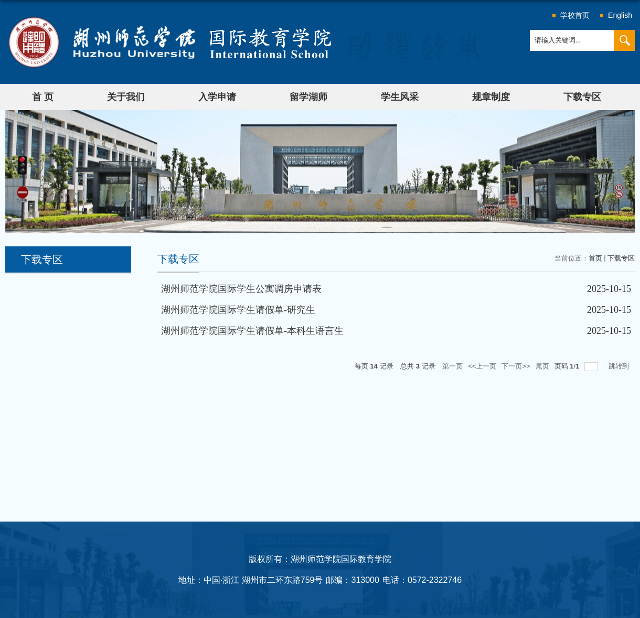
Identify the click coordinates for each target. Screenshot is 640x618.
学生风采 (400, 97)
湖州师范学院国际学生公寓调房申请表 (241, 289)
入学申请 (217, 97)
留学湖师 (308, 97)
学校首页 (575, 15)
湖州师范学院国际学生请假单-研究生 (238, 310)
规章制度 (491, 97)
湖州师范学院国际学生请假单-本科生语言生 (252, 331)
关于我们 (126, 97)
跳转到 (620, 366)
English (620, 15)
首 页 (43, 97)
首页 (595, 258)
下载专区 (582, 97)
